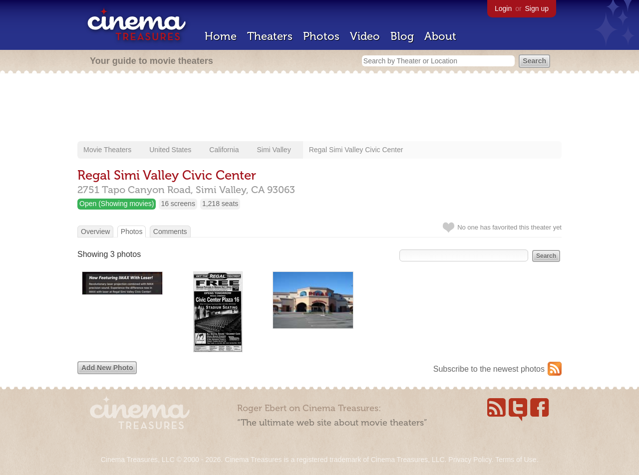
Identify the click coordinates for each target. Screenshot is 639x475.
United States (170, 150)
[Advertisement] (319, 108)
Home (221, 36)
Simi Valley (274, 150)
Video (365, 36)
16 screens (178, 204)
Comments (170, 232)
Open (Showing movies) (116, 204)
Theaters (270, 36)
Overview (95, 232)
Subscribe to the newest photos (489, 369)
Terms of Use (515, 460)
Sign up (537, 8)
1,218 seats (220, 204)
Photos (321, 36)
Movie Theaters (107, 150)
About (440, 36)
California (224, 150)
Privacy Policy (469, 460)
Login (503, 8)
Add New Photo (107, 368)
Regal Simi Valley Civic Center (356, 150)
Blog (402, 36)
